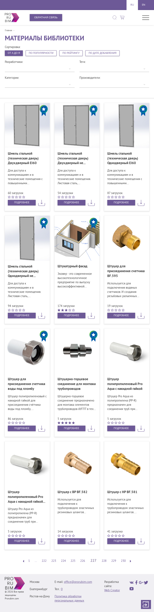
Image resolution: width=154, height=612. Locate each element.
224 (63, 561)
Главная (8, 30)
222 (44, 561)
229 (113, 561)
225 (73, 561)
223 (53, 561)
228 (104, 561)
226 (82, 561)
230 (123, 561)
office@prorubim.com (78, 582)
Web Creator (112, 591)
